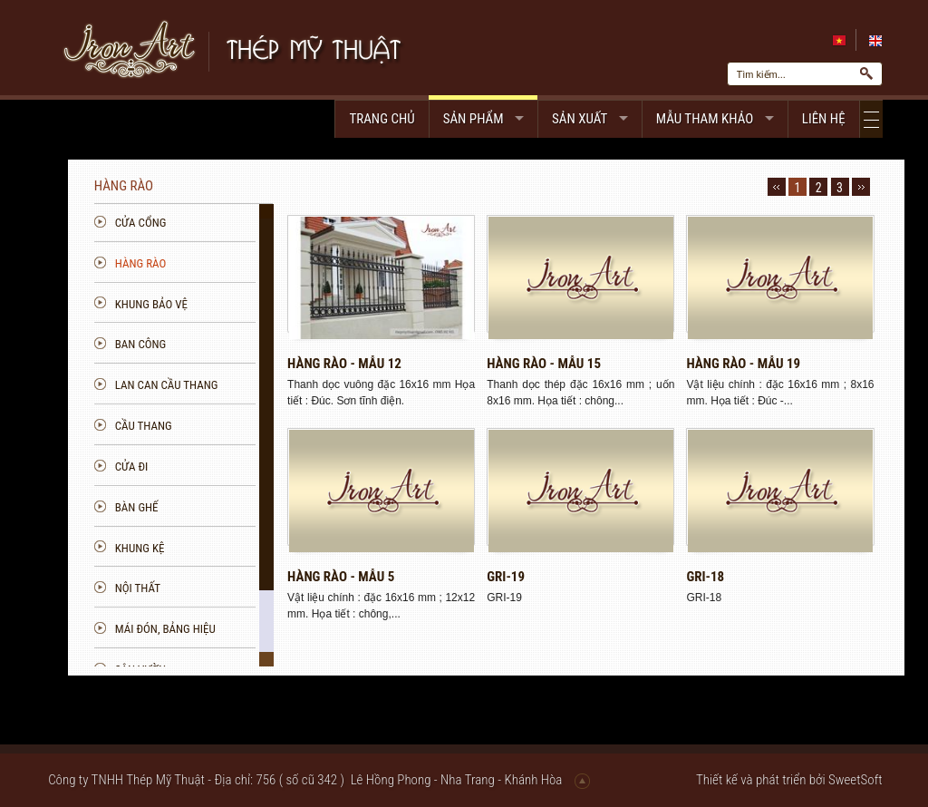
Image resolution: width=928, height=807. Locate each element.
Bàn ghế (231, 507)
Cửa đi (226, 466)
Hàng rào (235, 263)
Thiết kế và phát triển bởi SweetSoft (789, 780)
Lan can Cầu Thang (261, 385)
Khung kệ (234, 548)
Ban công (235, 344)
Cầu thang (237, 426)
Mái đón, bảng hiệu (259, 629)
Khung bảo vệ (245, 304)
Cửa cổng (235, 222)
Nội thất (232, 588)
